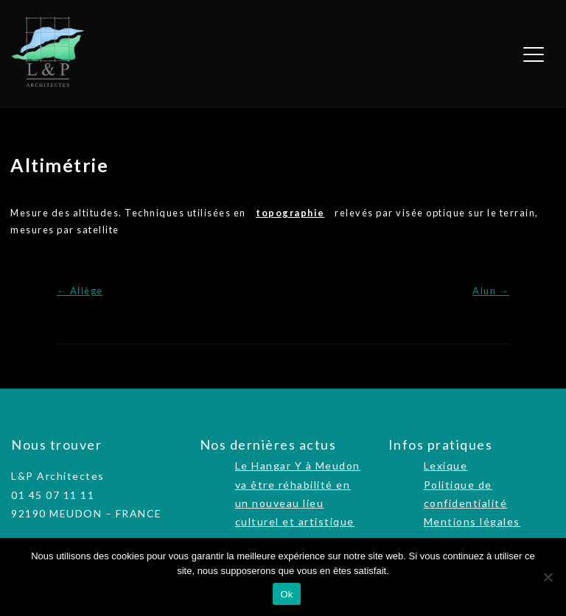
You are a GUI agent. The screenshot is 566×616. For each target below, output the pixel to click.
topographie (290, 213)
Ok (286, 594)
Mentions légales (472, 521)
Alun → (490, 291)
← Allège (80, 291)
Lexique (446, 465)
